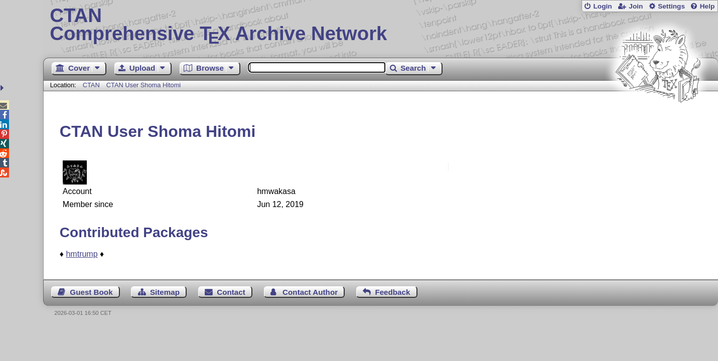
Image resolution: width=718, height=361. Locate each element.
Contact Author (310, 292)
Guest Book (91, 292)
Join (636, 6)
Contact (231, 292)
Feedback (392, 292)
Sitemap (165, 292)
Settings (671, 6)
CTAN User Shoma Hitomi (143, 85)
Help (707, 6)
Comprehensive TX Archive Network (380, 25)
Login (602, 6)
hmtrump (81, 254)
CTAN (91, 85)
